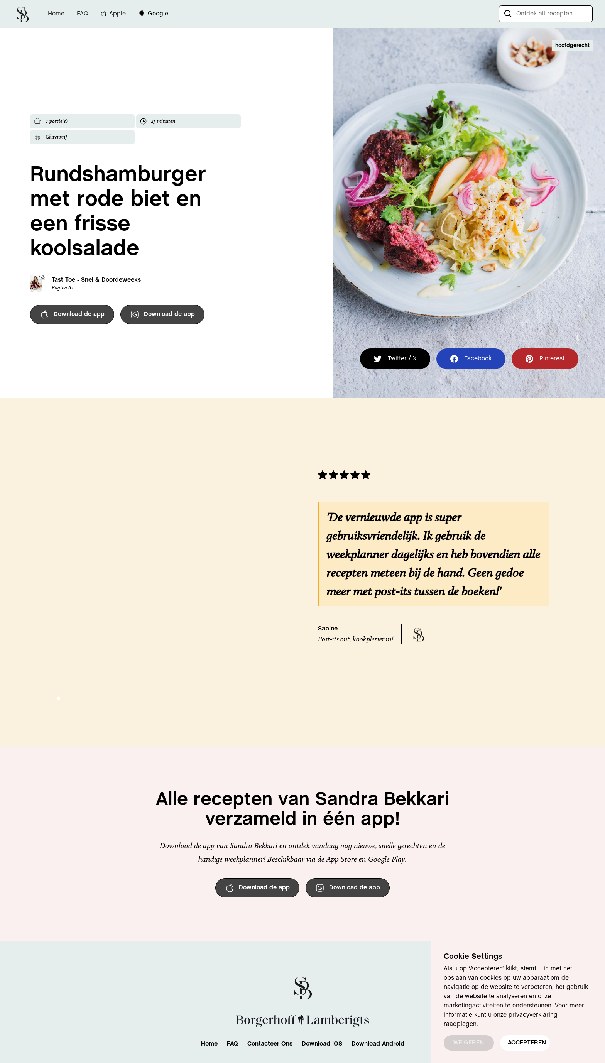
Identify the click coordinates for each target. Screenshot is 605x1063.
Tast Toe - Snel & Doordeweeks (96, 280)
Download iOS (322, 1044)
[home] (22, 13)
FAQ (82, 14)
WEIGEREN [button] (468, 1043)
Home (56, 14)
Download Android (378, 1044)
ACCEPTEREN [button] (527, 1043)
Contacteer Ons (269, 1044)
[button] (58, 698)
